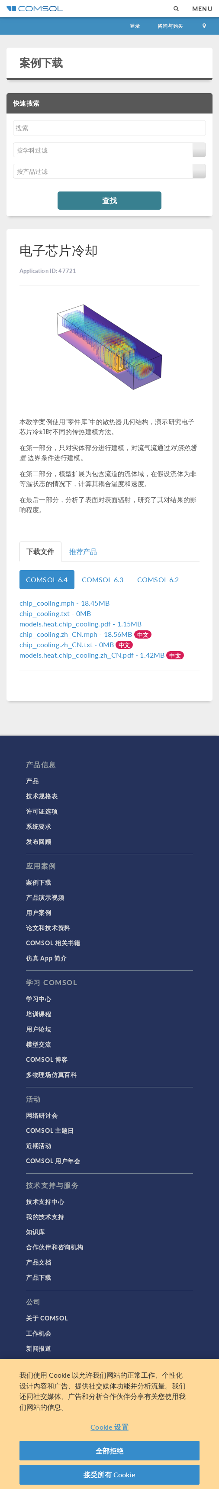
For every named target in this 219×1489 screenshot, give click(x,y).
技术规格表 (42, 796)
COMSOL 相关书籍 (53, 942)
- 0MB (55, 613)
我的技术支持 (45, 1216)
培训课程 (39, 1013)
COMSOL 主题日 (50, 1130)
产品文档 (39, 1262)
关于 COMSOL (47, 1318)
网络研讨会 (42, 1115)
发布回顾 (39, 841)
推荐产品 (83, 551)
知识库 (35, 1231)
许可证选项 (42, 811)
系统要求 (39, 826)
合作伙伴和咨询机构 (54, 1246)
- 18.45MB (64, 603)
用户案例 (39, 912)
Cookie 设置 (109, 1427)
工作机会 (39, 1333)
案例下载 (41, 62)
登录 (135, 26)
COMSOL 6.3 (103, 579)
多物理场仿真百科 (51, 1074)
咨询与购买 (170, 26)
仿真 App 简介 (46, 958)
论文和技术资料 (48, 927)
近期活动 (39, 1145)
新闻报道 (39, 1348)
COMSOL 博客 (47, 1059)
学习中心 (39, 998)
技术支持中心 (45, 1201)
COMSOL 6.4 (47, 579)
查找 (109, 200)
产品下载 (39, 1277)
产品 (32, 780)
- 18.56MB (76, 634)
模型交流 (39, 1044)
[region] (109, 1424)
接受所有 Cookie (109, 1474)
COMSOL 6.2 (158, 579)
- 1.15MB (80, 624)
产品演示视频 (45, 897)
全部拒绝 (110, 1451)
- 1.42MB (92, 655)
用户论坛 (39, 1029)
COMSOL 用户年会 (53, 1160)
